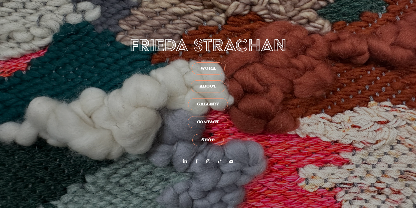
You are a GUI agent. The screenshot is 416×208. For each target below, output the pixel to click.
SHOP (208, 140)
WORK (208, 68)
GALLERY (208, 104)
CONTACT (208, 122)
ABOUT (208, 86)
